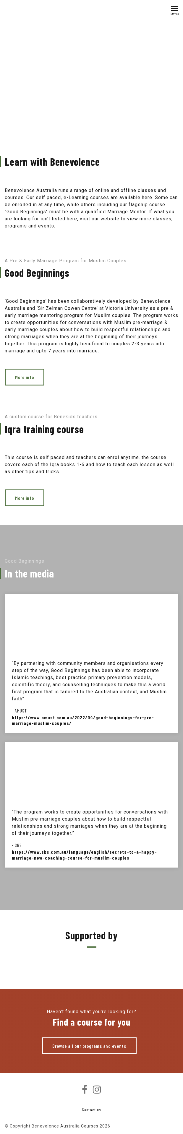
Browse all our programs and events (89, 1046)
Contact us (91, 1109)
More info (24, 377)
